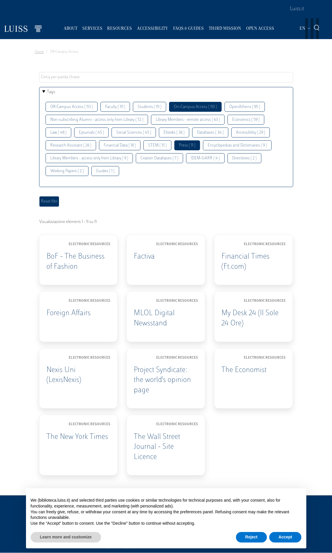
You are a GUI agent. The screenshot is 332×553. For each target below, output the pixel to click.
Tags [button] (51, 92)
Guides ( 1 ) (105, 171)
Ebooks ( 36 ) (174, 132)
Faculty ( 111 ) (115, 107)
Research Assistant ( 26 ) (70, 145)
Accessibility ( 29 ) (250, 132)
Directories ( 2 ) (244, 158)
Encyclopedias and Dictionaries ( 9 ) (237, 145)
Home (39, 52)
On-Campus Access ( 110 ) (195, 107)
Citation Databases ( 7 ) (159, 158)
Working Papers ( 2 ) (67, 171)
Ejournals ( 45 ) (91, 132)
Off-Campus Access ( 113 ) (71, 107)
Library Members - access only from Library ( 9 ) (89, 158)
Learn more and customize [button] (66, 537)
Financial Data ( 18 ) (120, 145)
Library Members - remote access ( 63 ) (188, 120)
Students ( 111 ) (149, 107)
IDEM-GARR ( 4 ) (205, 158)
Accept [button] (285, 537)
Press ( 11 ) (187, 145)
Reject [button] (251, 537)
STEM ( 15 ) (157, 145)
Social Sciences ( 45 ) (133, 132)
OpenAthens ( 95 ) (244, 107)
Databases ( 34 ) (210, 132)
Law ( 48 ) (58, 132)
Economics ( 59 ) (246, 120)
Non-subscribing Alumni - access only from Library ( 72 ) (96, 120)
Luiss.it (297, 9)
